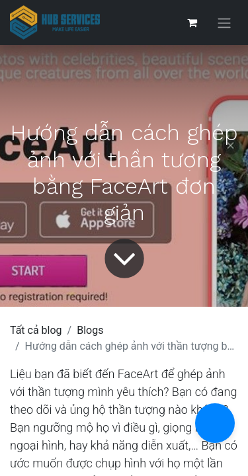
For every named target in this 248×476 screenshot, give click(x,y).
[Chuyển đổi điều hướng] (224, 23)
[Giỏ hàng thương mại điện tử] (192, 22)
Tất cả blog (36, 330)
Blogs (90, 330)
